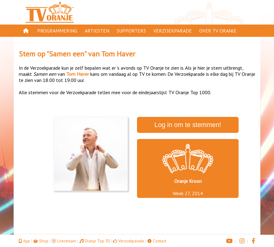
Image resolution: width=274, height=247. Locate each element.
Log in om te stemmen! (188, 125)
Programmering (57, 31)
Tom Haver (118, 54)
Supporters (131, 31)
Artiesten (97, 31)
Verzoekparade (172, 31)
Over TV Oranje (217, 31)
